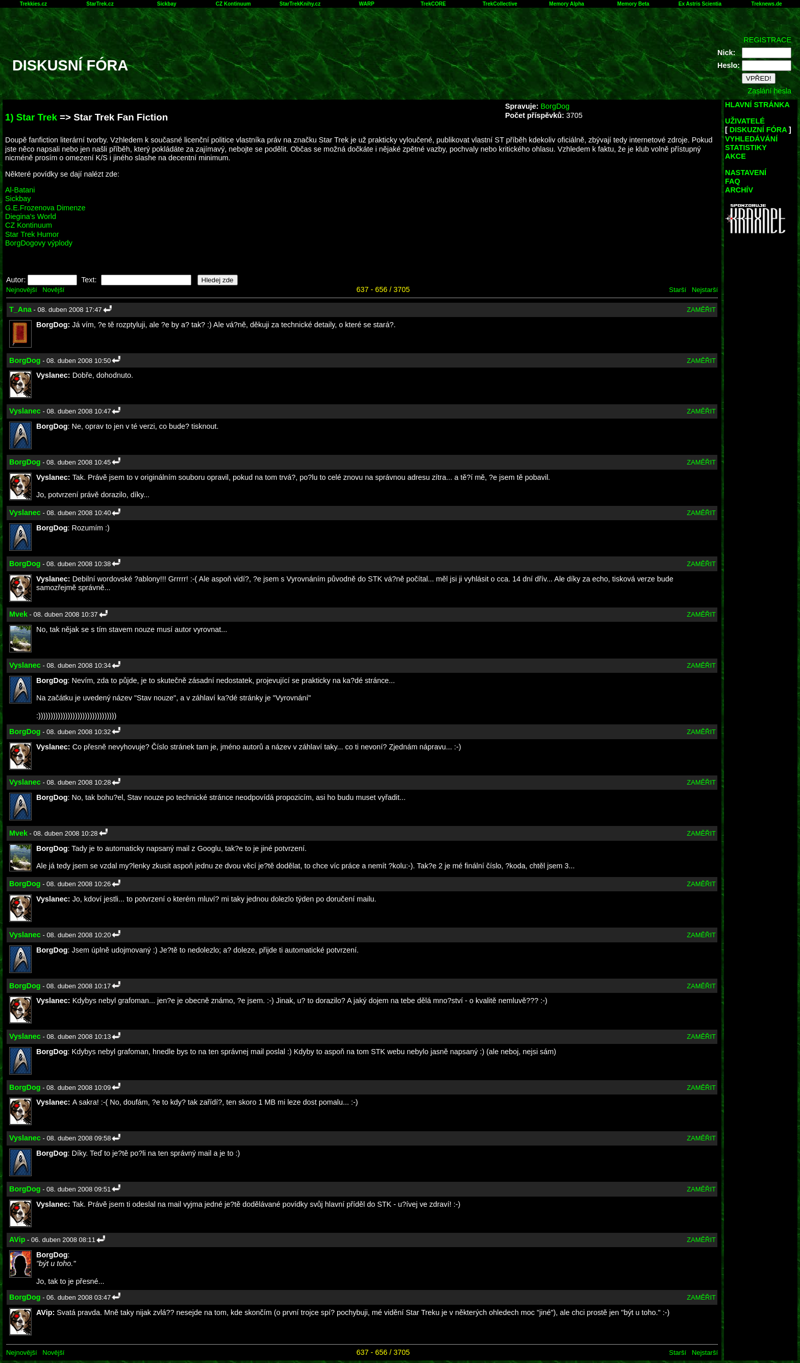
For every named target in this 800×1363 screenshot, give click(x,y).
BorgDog (554, 106)
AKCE (735, 156)
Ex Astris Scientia (700, 4)
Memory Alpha (566, 4)
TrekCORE (433, 4)
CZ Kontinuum (233, 4)
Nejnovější (21, 290)
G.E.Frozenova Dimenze (45, 208)
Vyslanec (25, 411)
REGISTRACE (767, 40)
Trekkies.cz (33, 4)
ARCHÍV (739, 190)
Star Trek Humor (32, 234)
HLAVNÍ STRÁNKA (757, 105)
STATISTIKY (746, 147)
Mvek (18, 614)
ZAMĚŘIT (701, 309)
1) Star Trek (31, 117)
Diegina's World (30, 216)
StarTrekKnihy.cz (300, 4)
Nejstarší (705, 290)
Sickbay (167, 4)
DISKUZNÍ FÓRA (758, 130)
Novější (53, 290)
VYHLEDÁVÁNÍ (751, 139)
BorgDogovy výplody (38, 243)
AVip (17, 1239)
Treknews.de (767, 4)
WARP (366, 4)
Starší (677, 290)
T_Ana (20, 309)
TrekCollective (500, 4)
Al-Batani (20, 190)
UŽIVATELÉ (745, 121)
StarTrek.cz (99, 4)
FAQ (732, 181)
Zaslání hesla (769, 91)
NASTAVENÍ (745, 172)
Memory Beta (633, 4)
